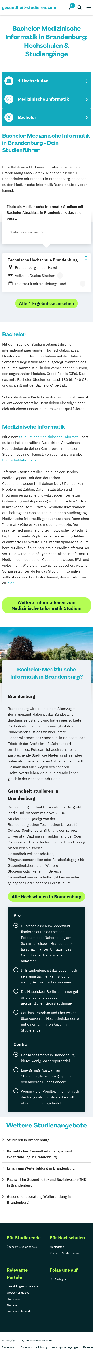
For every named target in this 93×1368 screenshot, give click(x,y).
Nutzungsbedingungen (65, 1347)
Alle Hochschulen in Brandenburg (46, 896)
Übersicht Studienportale (22, 1246)
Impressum (9, 1347)
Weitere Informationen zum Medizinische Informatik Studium (46, 605)
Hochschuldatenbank (19, 460)
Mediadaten (57, 1246)
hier (10, 583)
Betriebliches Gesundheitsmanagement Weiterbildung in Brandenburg (39, 1154)
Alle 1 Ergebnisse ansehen (46, 303)
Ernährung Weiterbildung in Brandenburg (41, 1168)
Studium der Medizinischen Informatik (49, 436)
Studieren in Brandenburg (28, 1140)
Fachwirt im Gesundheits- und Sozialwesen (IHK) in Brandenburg (47, 1182)
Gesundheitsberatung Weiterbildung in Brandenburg (39, 1199)
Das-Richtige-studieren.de (23, 1286)
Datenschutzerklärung (34, 1347)
